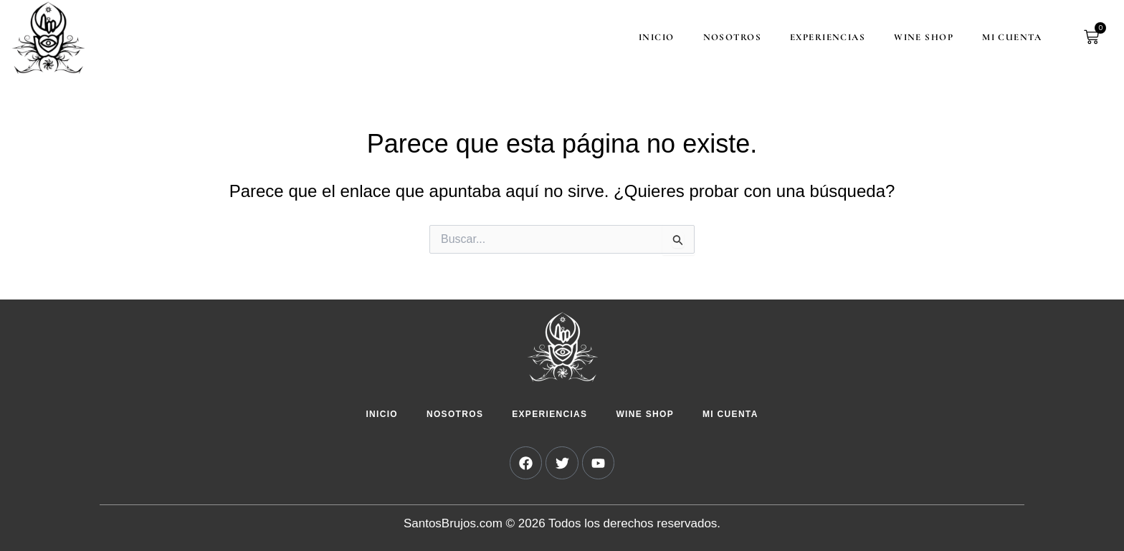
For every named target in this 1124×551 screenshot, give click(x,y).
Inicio (650, 37)
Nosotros (726, 37)
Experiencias (821, 37)
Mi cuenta (1005, 37)
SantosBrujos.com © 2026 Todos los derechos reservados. (562, 523)
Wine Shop (917, 37)
